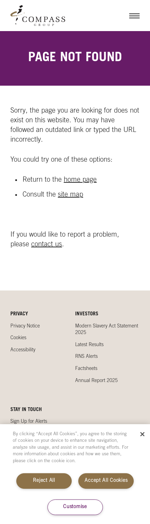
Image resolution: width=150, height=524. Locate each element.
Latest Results (89, 345)
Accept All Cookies (106, 480)
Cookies (18, 338)
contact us (46, 244)
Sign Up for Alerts (28, 421)
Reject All (44, 480)
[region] (75, 474)
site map (70, 195)
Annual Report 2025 (96, 381)
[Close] (142, 434)
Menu (129, 15)
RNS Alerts (86, 356)
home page (80, 180)
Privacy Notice (25, 326)
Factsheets (86, 368)
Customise (75, 507)
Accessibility (22, 350)
